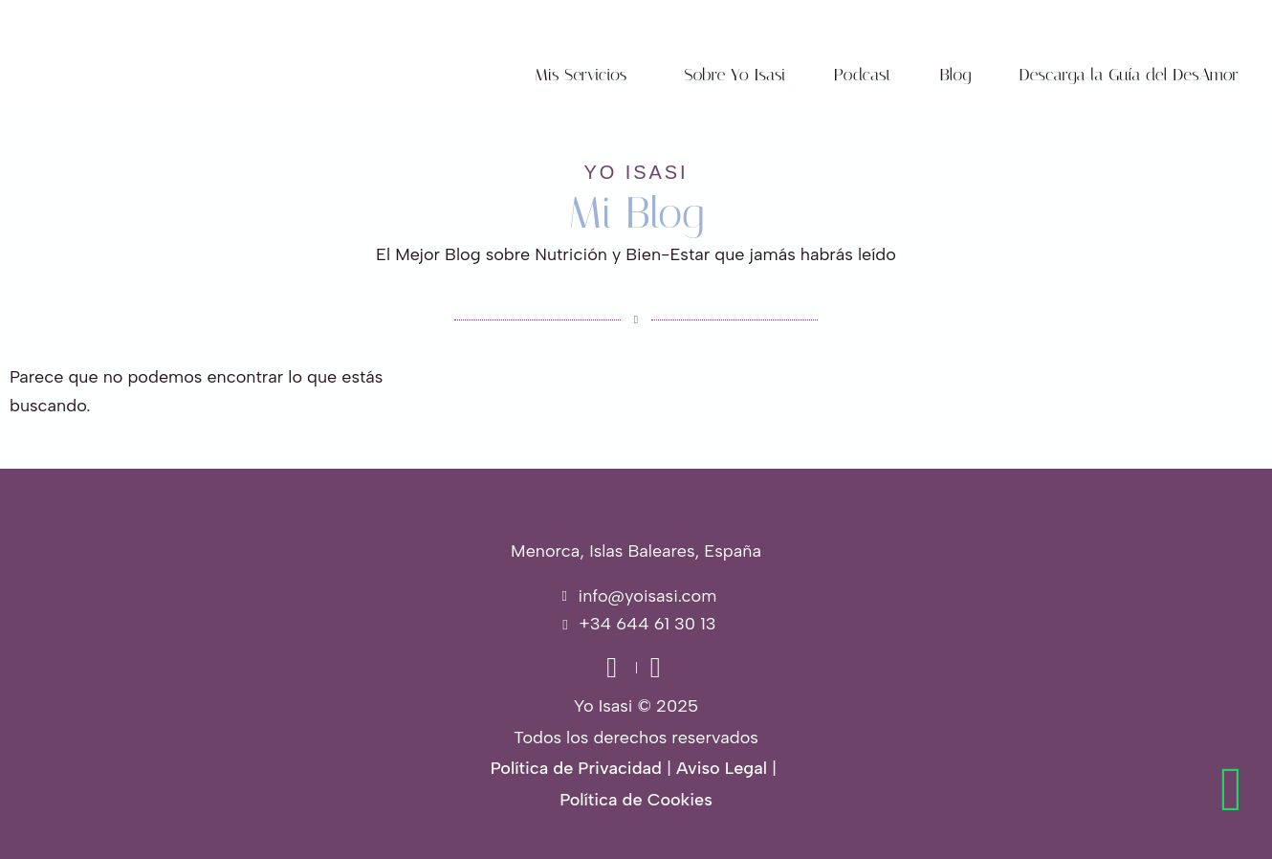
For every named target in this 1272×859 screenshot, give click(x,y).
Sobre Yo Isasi (734, 74)
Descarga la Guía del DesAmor (1129, 74)
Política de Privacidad (576, 768)
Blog (956, 74)
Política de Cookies (636, 799)
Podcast (863, 74)
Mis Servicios (581, 74)
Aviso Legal (721, 768)
